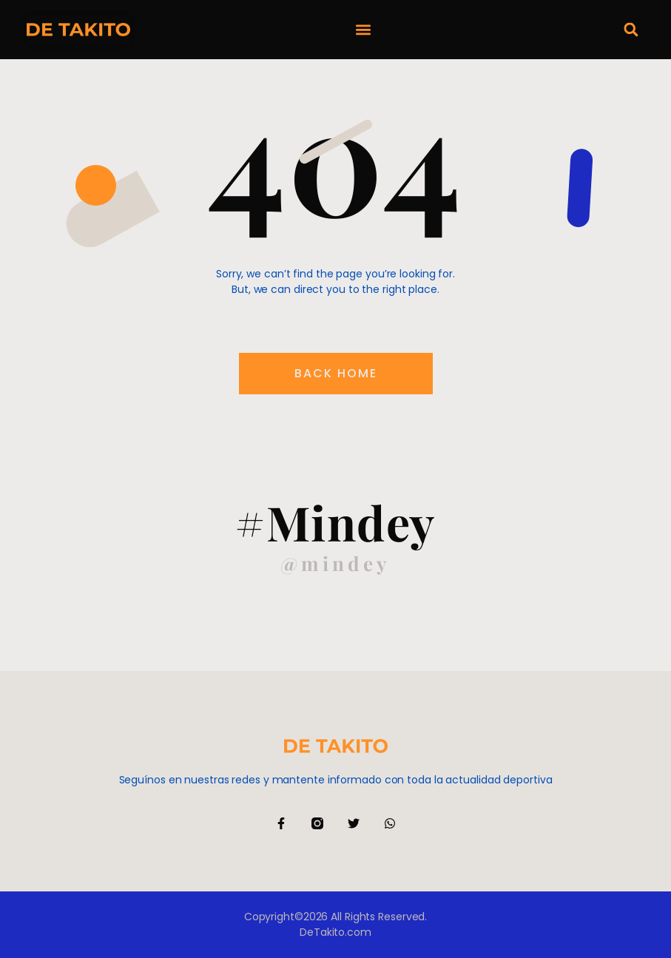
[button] (363, 30)
